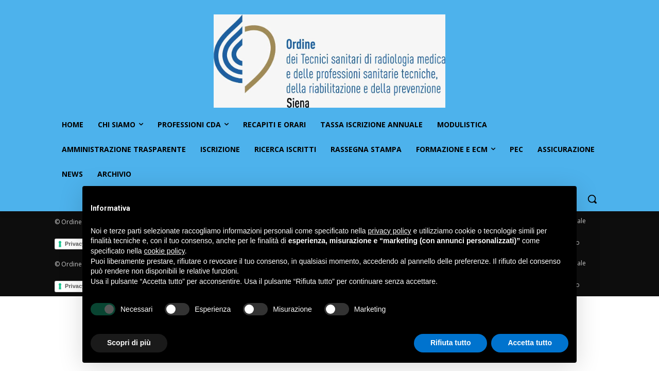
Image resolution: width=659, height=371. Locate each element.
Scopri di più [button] (129, 343)
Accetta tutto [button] (530, 343)
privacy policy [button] (389, 231)
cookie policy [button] (164, 251)
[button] (592, 199)
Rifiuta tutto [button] (450, 343)
